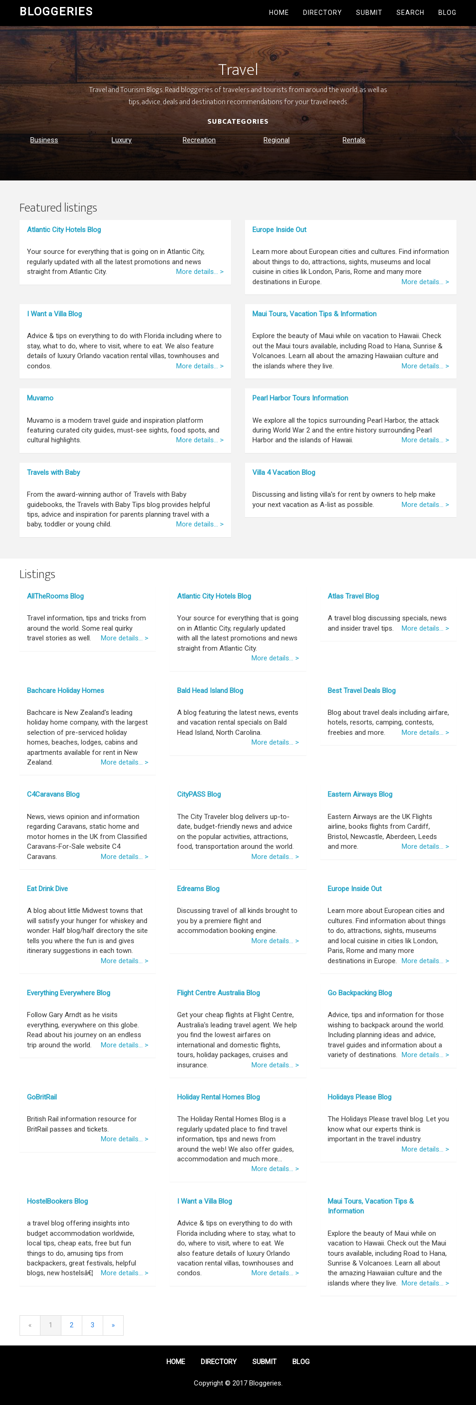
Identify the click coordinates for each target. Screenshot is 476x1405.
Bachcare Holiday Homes (65, 690)
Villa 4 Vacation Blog (283, 472)
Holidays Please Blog (359, 1097)
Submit (369, 12)
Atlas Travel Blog (353, 596)
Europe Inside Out (279, 230)
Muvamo (40, 398)
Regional (277, 140)
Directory (322, 12)
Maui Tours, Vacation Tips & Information (314, 314)
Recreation (199, 140)
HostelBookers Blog (57, 1201)
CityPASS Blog (199, 794)
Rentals (354, 140)
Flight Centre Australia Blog (218, 993)
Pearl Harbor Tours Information (300, 398)
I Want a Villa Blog (54, 314)
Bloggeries (56, 11)
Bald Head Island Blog (210, 690)
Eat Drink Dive (47, 889)
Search (410, 12)
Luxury (122, 140)
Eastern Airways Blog (360, 794)
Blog (447, 12)
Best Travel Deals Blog (362, 690)
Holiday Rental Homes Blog (218, 1097)
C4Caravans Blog (53, 794)
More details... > (200, 271)
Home (279, 12)
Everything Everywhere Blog (68, 993)
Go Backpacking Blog (360, 993)
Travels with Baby (53, 472)
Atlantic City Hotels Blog (64, 230)
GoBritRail (42, 1097)
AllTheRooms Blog (55, 596)
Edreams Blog (198, 889)
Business (44, 140)
